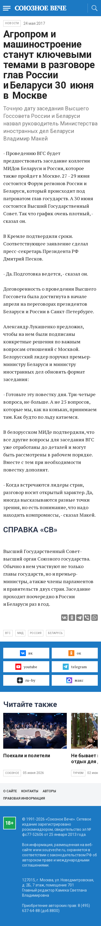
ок (74, 653)
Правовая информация (24, 798)
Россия (35, 633)
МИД (20, 633)
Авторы (49, 791)
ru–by (26, 680)
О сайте (10, 791)
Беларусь (55, 633)
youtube (26, 667)
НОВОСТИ (12, 23)
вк (26, 653)
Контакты (29, 791)
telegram (75, 667)
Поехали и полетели (26, 755)
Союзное (12, 773)
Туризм (78, 773)
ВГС (8, 633)
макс (74, 680)
